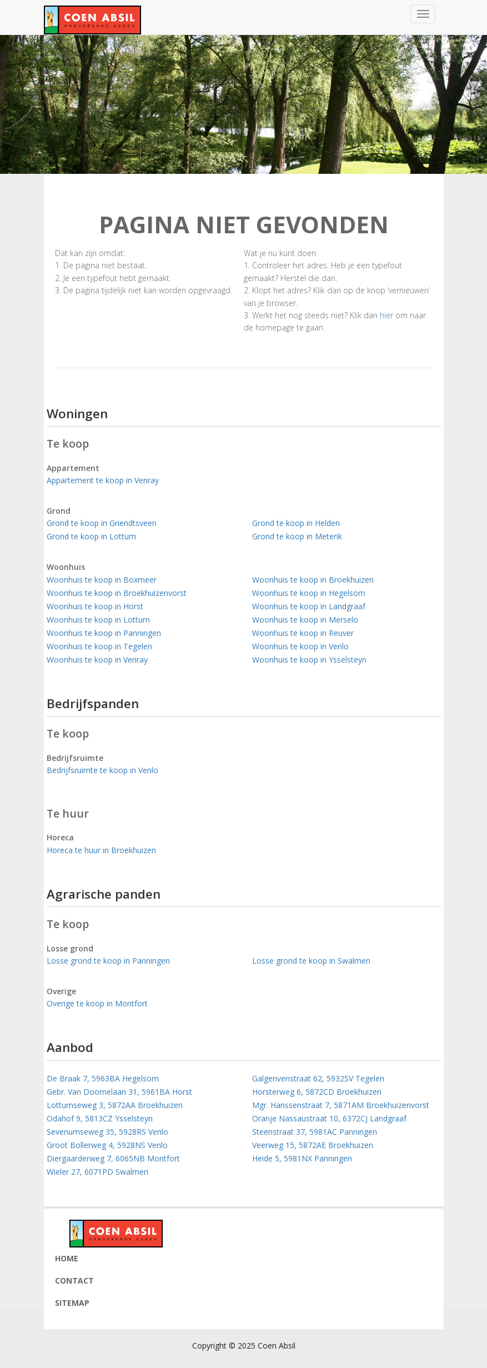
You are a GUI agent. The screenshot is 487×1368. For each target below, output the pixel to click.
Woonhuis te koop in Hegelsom (308, 593)
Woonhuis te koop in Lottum (98, 619)
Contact (74, 1280)
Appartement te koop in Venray (103, 480)
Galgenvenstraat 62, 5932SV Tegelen (318, 1078)
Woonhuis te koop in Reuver (303, 633)
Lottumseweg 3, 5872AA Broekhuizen (115, 1105)
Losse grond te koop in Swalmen (311, 960)
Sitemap (72, 1302)
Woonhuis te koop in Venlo (300, 646)
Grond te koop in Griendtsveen (102, 523)
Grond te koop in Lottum (91, 536)
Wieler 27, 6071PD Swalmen (97, 1171)
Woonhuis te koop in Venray (97, 659)
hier (386, 315)
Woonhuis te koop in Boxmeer (102, 579)
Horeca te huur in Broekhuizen (101, 850)
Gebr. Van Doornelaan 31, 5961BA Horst (119, 1091)
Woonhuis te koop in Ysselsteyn (309, 659)
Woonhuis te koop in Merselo (305, 619)
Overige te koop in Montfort (97, 1003)
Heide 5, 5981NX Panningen (302, 1158)
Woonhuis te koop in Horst (95, 606)
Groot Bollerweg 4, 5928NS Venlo (107, 1145)
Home (66, 1258)
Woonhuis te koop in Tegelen (99, 646)
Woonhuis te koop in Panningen (104, 633)
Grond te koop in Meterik (297, 536)
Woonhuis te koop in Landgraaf (308, 606)
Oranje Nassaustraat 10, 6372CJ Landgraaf (329, 1118)
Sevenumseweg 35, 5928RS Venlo (107, 1131)
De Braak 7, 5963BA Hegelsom (103, 1078)
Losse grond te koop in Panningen (108, 960)
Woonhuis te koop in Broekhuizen (313, 579)
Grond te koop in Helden (296, 523)
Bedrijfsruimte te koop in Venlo (102, 770)
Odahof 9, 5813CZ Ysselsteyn (100, 1118)
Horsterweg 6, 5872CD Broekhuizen (316, 1091)
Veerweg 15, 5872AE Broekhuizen (312, 1145)
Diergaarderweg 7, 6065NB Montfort (113, 1158)
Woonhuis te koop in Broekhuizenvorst (117, 593)
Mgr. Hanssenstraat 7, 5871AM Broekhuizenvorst (340, 1105)
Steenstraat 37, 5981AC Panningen (314, 1131)
